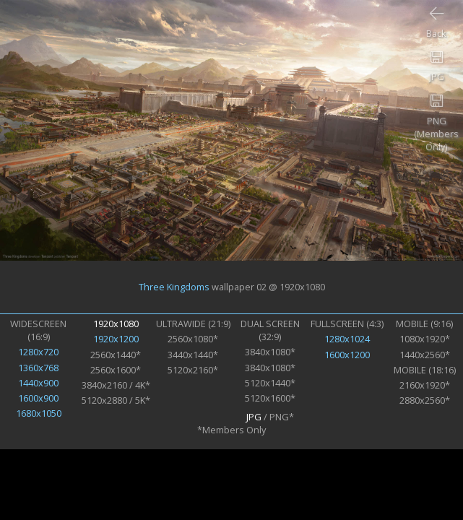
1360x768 (38, 367)
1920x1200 (116, 338)
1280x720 (38, 351)
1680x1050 (38, 413)
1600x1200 (347, 354)
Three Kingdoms (174, 286)
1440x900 (38, 382)
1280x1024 (347, 338)
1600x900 (38, 397)
